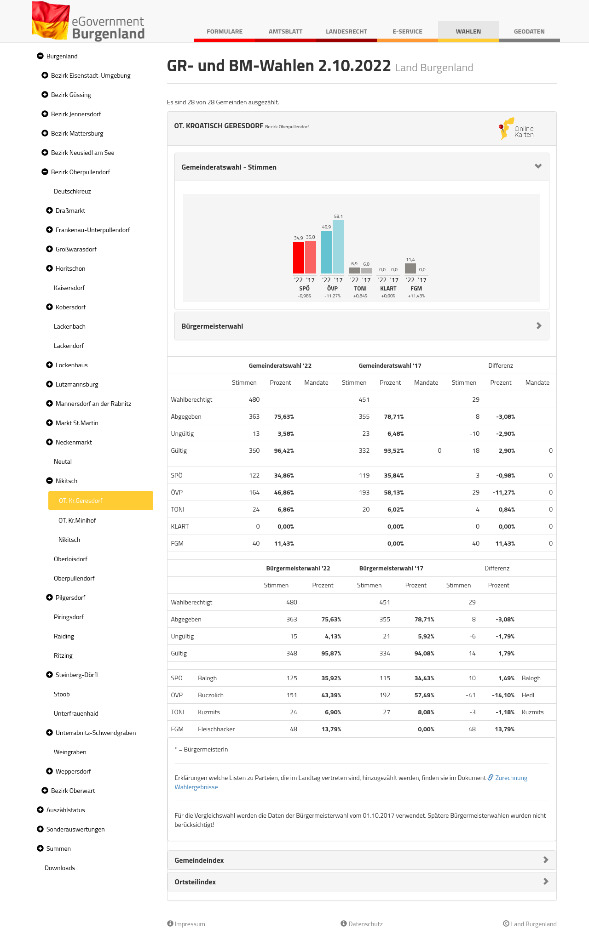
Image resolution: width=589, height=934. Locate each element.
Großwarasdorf (76, 249)
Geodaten (529, 31)
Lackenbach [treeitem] (70, 326)
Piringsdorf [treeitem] (69, 616)
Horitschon (71, 268)
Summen (58, 848)
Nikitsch (66, 480)
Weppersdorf (73, 771)
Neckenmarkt (74, 442)
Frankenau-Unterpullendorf (93, 229)
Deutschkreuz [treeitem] (72, 191)
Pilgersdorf (71, 597)
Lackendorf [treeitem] (69, 345)
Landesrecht (346, 31)
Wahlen (468, 31)
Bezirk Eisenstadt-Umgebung (91, 75)
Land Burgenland (530, 923)
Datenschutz (361, 923)
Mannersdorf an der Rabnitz (93, 403)
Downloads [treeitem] (60, 867)
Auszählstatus (65, 809)
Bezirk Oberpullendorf (80, 172)
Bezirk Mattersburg (77, 133)
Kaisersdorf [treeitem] (69, 287)
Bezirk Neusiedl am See (83, 152)
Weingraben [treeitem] (70, 752)
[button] (39, 56)
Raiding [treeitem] (64, 636)
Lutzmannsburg (77, 384)
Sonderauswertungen (75, 829)
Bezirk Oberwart (73, 790)
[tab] (362, 167)
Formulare (225, 31)
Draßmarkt (70, 210)
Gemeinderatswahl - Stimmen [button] (229, 166)
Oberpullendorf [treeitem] (74, 578)
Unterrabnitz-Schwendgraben (96, 732)
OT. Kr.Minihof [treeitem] (77, 520)
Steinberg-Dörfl (77, 674)
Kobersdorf (71, 307)
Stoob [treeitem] (62, 694)
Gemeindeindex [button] (199, 860)
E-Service (407, 31)
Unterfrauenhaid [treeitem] (76, 713)
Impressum (186, 923)
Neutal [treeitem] (63, 461)
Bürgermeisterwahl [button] (212, 325)
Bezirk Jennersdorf (76, 114)
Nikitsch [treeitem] (69, 539)
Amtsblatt (285, 31)
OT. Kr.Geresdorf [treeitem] (81, 500)
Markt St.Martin (77, 422)
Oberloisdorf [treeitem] (70, 559)
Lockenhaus (72, 365)
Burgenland (62, 56)
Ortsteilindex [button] (195, 881)
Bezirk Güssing (71, 94)
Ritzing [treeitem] (63, 655)
